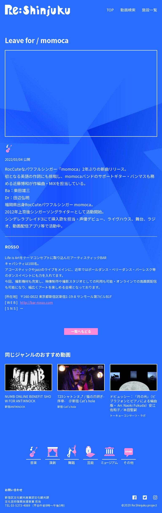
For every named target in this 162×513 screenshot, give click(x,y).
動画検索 (128, 9)
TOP (110, 9)
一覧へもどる (81, 331)
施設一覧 (149, 9)
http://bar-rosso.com (36, 302)
